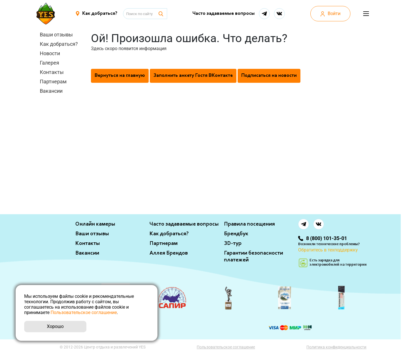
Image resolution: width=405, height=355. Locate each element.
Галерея (49, 63)
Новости (50, 53)
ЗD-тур (233, 243)
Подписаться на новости (269, 75)
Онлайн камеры (95, 224)
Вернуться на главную (120, 75)
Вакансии (51, 91)
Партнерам (53, 81)
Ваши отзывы (56, 35)
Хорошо (55, 326)
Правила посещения (249, 224)
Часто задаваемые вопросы (223, 13)
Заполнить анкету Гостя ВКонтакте (193, 75)
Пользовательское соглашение (226, 347)
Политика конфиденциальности (337, 347)
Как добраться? (59, 44)
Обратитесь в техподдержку (328, 250)
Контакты (52, 72)
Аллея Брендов (168, 253)
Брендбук (236, 234)
